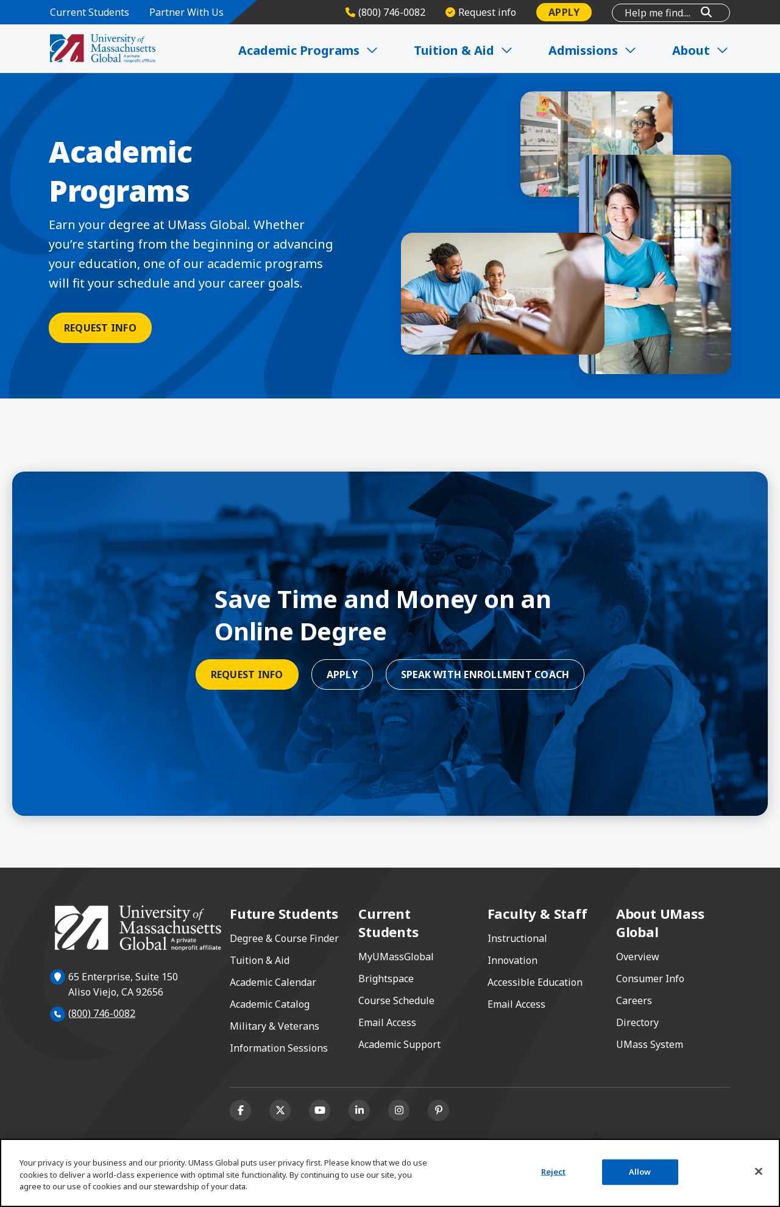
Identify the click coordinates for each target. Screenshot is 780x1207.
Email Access (387, 1022)
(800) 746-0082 (101, 1013)
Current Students (89, 12)
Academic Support (399, 1044)
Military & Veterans (274, 1026)
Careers (634, 1000)
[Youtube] (319, 1110)
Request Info (100, 327)
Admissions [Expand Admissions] (593, 50)
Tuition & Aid (259, 960)
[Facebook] (240, 1110)
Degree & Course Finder (284, 938)
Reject (553, 1171)
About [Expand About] (701, 50)
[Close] (759, 1172)
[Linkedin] (359, 1110)
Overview (637, 956)
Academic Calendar (273, 982)
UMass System (649, 1044)
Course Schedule (396, 1000)
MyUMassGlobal (396, 956)
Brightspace (386, 978)
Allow (640, 1171)
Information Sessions (279, 1048)
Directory (637, 1022)
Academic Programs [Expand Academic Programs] (309, 50)
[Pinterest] (438, 1110)
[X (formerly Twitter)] (280, 1110)
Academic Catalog (270, 1004)
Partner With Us (186, 12)
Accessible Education (535, 982)
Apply (564, 12)
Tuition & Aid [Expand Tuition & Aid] (464, 50)
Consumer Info (650, 978)
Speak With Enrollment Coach (485, 674)
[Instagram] (399, 1110)
